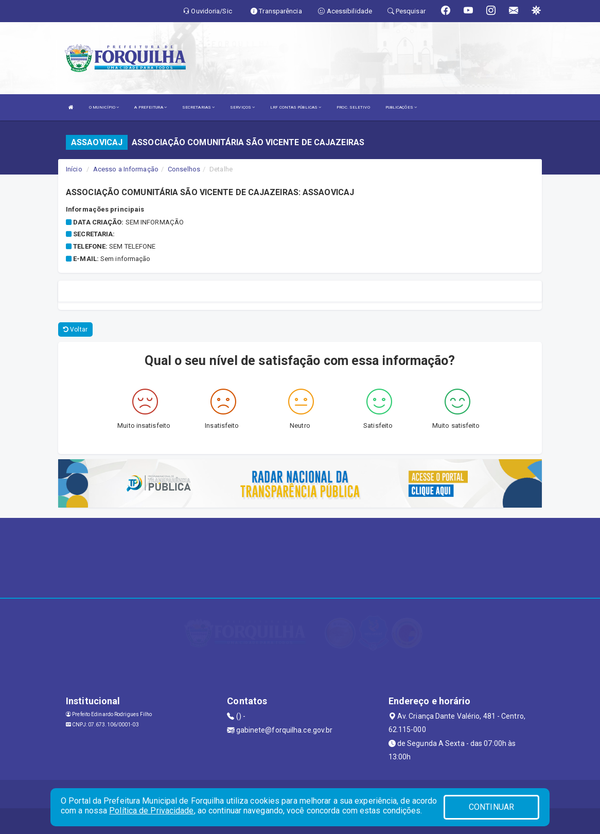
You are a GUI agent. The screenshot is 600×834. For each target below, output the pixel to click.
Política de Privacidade (151, 810)
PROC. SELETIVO (353, 107)
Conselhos (184, 169)
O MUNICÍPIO (104, 107)
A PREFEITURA (150, 107)
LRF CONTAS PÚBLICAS (295, 107)
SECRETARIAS (198, 107)
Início (74, 169)
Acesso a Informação (125, 169)
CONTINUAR (491, 807)
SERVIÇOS (242, 107)
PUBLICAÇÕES (401, 107)
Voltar (75, 329)
